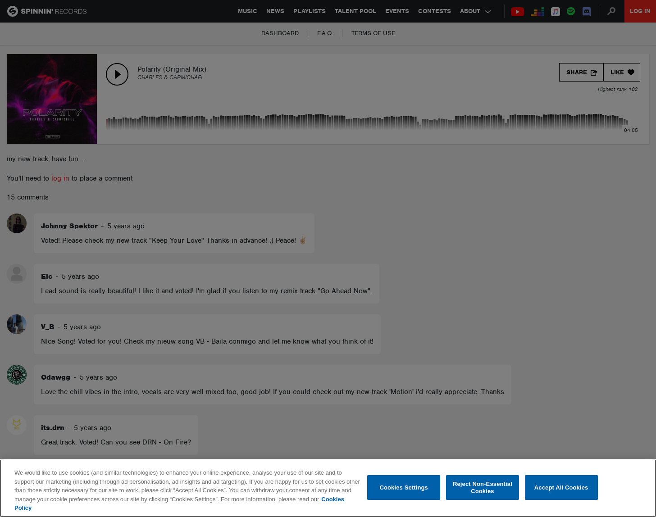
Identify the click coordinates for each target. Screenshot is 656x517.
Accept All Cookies (561, 487)
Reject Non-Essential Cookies (482, 487)
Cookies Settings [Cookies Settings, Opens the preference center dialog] (403, 487)
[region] (328, 488)
